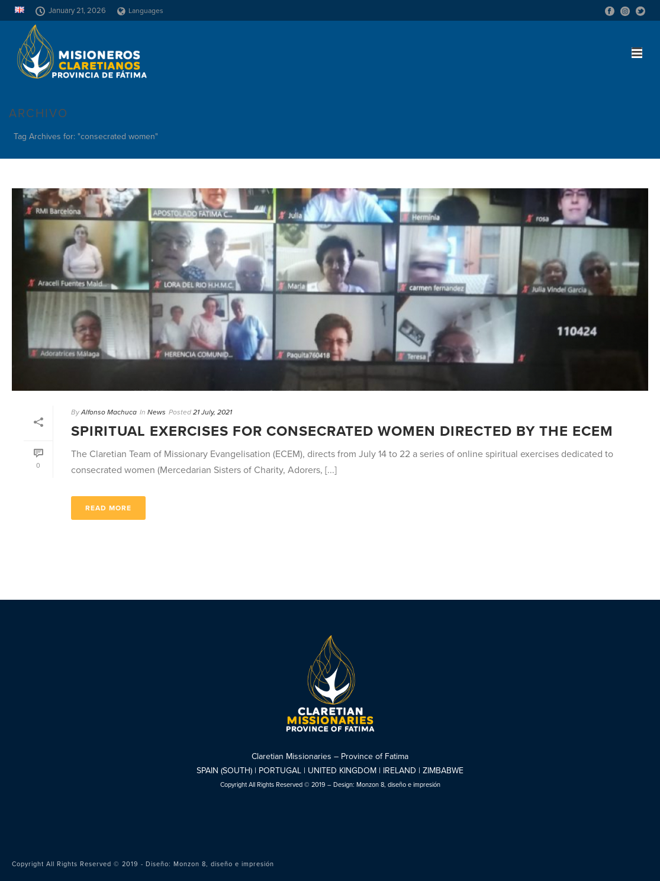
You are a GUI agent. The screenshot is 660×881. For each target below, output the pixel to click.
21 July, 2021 (212, 412)
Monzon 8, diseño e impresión (398, 785)
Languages (140, 11)
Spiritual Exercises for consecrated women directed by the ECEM (342, 431)
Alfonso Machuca (109, 412)
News (156, 412)
